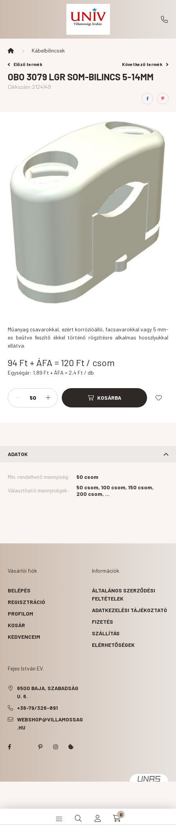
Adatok (18, 454)
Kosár (16, 625)
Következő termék (145, 64)
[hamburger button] (59, 818)
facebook (9, 747)
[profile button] (97, 818)
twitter (24, 747)
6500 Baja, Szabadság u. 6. (47, 692)
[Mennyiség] (33, 398)
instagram (55, 747)
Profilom (20, 613)
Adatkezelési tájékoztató (129, 610)
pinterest (40, 747)
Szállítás (106, 633)
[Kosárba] (104, 397)
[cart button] (117, 818)
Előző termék (25, 64)
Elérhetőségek (113, 644)
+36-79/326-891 (164, 19)
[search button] (78, 818)
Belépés (19, 590)
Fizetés (102, 621)
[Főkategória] (11, 50)
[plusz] (48, 398)
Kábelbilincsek (48, 50)
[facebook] (147, 98)
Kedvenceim (24, 636)
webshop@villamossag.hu (50, 723)
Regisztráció (26, 602)
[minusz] (18, 398)
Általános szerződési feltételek (123, 594)
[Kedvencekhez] (158, 398)
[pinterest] (163, 98)
